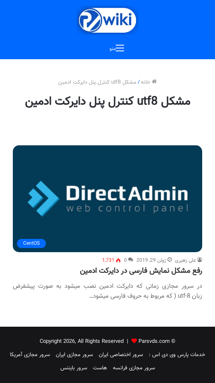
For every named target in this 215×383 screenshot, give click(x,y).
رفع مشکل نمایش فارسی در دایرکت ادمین (141, 271)
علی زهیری (185, 260)
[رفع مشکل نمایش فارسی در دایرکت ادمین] (107, 198)
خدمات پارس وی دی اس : (177, 355)
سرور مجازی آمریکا (30, 355)
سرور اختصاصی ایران (121, 355)
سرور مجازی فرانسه (134, 368)
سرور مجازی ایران (74, 355)
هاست (100, 368)
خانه (149, 82)
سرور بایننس (73, 368)
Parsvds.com (154, 341)
